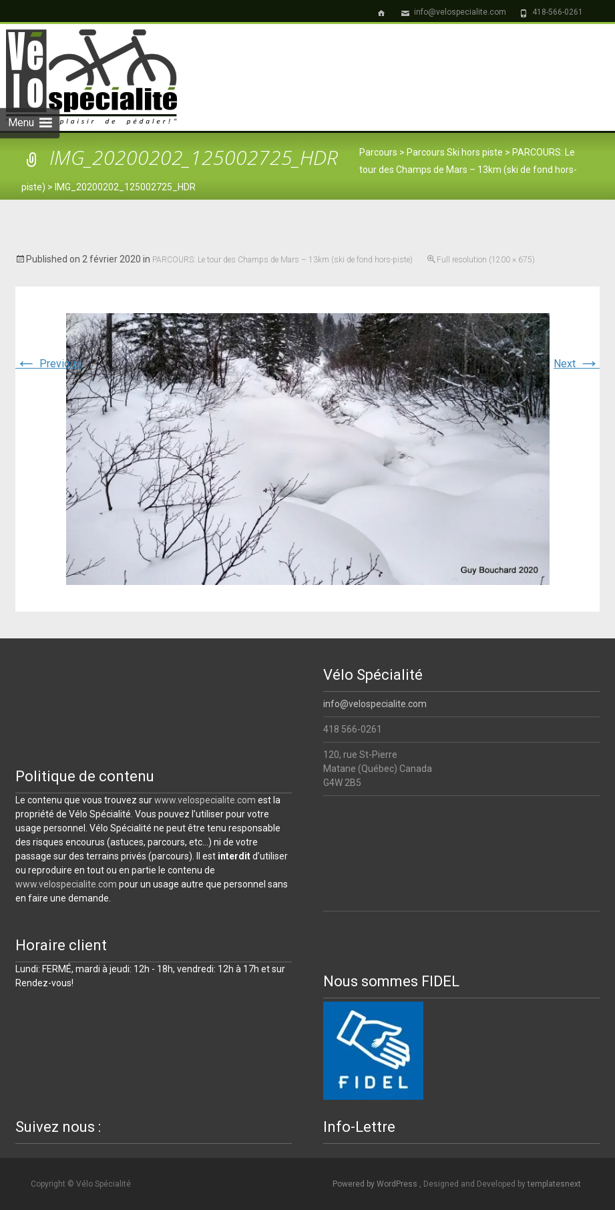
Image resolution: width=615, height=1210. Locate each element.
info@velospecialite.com (375, 703)
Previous (48, 363)
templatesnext (554, 1184)
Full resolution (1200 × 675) (486, 259)
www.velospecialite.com (205, 800)
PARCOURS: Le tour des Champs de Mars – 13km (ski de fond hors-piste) (282, 259)
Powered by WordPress (376, 1184)
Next (577, 363)
